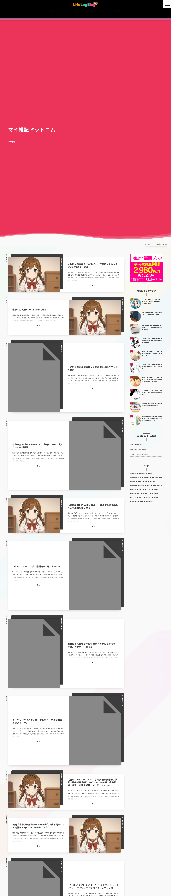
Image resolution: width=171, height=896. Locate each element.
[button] (167, 4)
